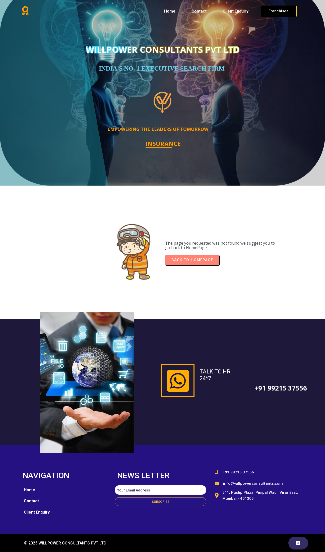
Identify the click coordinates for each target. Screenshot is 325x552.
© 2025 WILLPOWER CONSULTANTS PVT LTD (65, 543)
